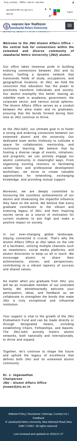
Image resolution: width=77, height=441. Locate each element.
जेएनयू (6, 2)
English (70, 12)
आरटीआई (13, 2)
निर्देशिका (22, 2)
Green (58, 10)
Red (54, 13)
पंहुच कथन (28, 10)
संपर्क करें (30, 2)
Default (54, 10)
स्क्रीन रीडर (9, 14)
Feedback (38, 418)
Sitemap (47, 413)
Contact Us (60, 413)
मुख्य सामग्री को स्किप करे (14, 10)
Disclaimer (34, 413)
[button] (69, 25)
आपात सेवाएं (39, 2)
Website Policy (17, 413)
